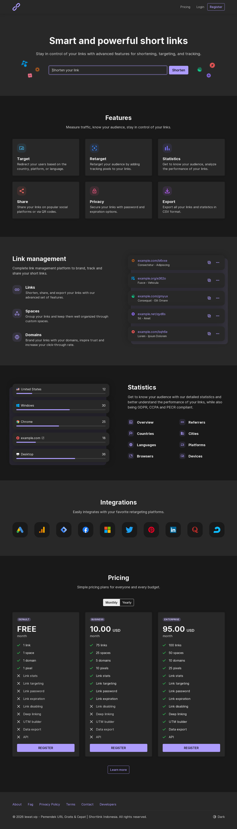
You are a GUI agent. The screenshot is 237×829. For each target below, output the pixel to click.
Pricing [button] (185, 7)
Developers (108, 804)
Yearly (126, 602)
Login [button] (200, 7)
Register (45, 748)
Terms (70, 804)
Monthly (111, 602)
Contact (87, 804)
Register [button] (216, 7)
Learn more (118, 770)
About (17, 804)
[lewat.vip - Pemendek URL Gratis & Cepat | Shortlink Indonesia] (16, 7)
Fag (30, 804)
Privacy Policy (49, 804)
